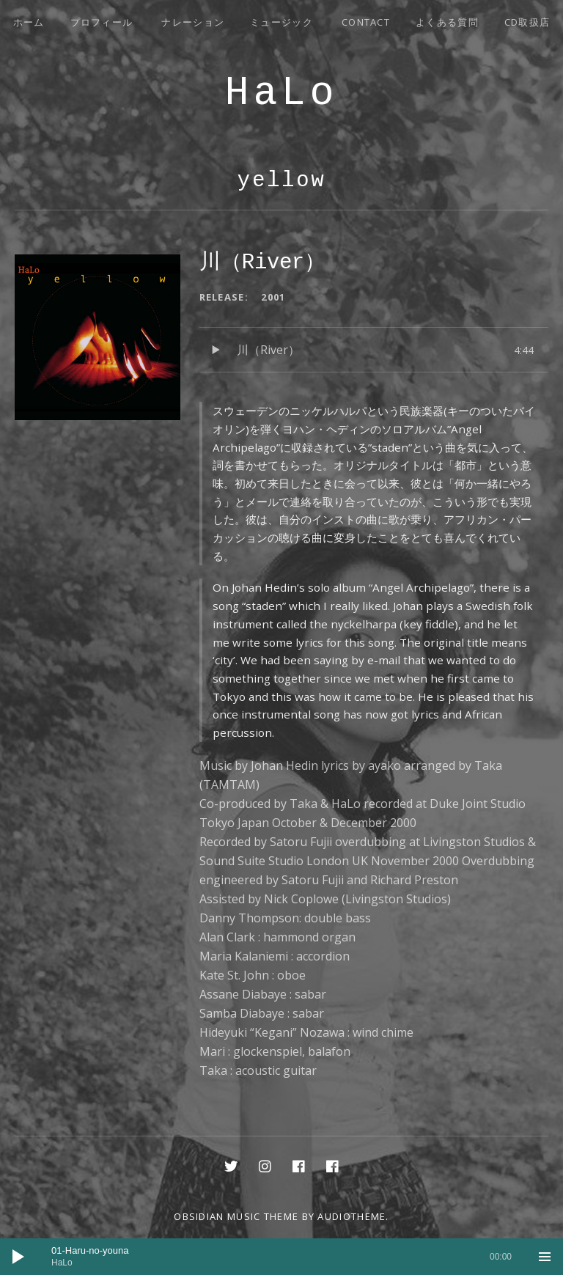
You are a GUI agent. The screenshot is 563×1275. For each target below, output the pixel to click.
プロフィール (101, 22)
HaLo (281, 93)
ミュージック (281, 22)
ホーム (29, 22)
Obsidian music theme (236, 1216)
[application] (281, 1256)
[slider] (281, 1256)
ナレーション (192, 22)
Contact (366, 22)
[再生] (18, 1256)
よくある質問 (447, 22)
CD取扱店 (527, 22)
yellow (281, 181)
